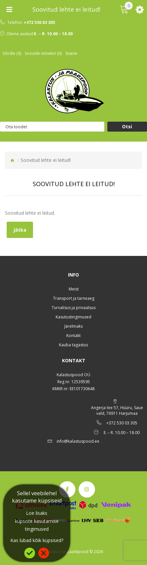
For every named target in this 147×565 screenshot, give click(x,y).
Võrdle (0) (12, 53)
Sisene (71, 53)
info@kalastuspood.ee (78, 441)
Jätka (19, 230)
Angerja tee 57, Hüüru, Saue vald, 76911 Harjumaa (117, 410)
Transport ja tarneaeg (73, 298)
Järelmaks (73, 326)
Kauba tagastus (73, 345)
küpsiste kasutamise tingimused (37, 525)
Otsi (127, 126)
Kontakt (73, 335)
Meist (74, 289)
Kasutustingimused (73, 317)
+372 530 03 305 (39, 22)
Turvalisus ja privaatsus (74, 307)
